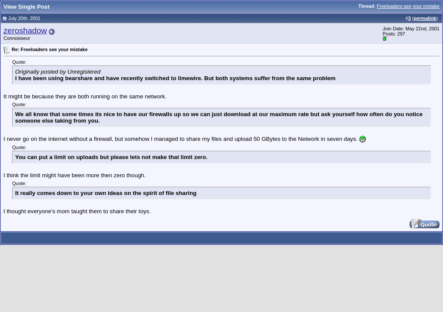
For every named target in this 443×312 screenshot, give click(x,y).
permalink (425, 18)
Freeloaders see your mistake (408, 6)
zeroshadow (25, 30)
